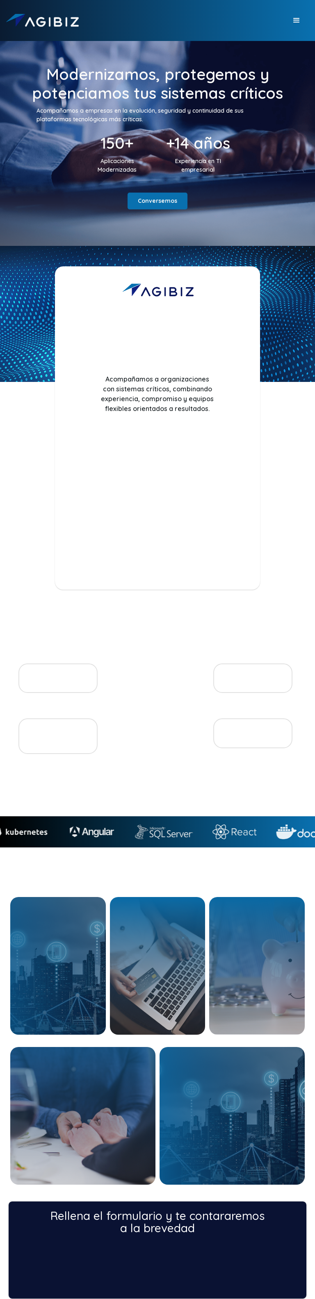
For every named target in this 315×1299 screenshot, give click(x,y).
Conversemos (157, 200)
